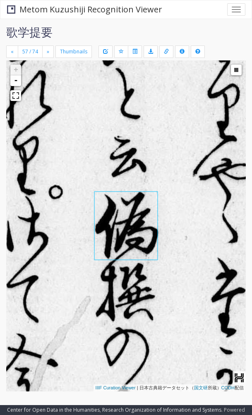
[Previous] (12, 52)
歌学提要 (29, 32)
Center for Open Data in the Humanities (53, 409)
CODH (228, 387)
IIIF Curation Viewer (116, 387)
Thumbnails (73, 51)
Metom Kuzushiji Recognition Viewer (84, 9)
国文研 (201, 387)
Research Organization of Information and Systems (161, 409)
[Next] (48, 52)
